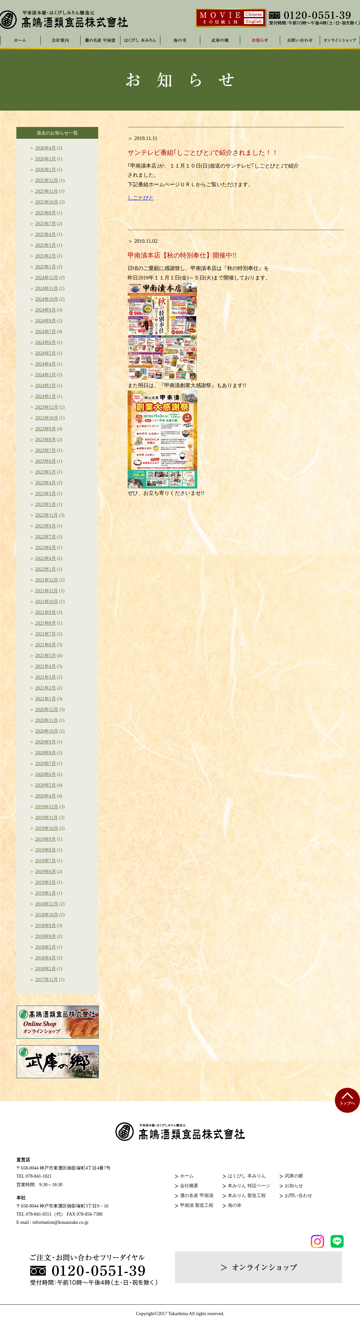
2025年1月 (45, 266)
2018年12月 (46, 904)
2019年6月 (45, 871)
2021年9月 (45, 612)
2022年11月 (46, 515)
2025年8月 (45, 212)
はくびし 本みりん (140, 40)
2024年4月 (45, 364)
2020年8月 (45, 752)
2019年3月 (45, 882)
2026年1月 (45, 169)
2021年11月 (46, 590)
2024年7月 (45, 331)
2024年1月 (45, 396)
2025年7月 (45, 223)
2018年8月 (45, 936)
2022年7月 (45, 536)
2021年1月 (45, 698)
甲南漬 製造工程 (196, 1205)
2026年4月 (45, 148)
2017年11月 (46, 979)
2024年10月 (46, 299)
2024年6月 (45, 342)
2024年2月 (45, 385)
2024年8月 (45, 320)
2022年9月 (45, 526)
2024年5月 (45, 353)
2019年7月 (45, 860)
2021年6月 (45, 644)
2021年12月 (46, 580)
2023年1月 (45, 504)
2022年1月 (45, 569)
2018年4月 (45, 958)
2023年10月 (46, 418)
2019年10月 (46, 828)
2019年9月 (45, 839)
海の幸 (235, 1205)
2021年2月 (45, 688)
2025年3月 (45, 245)
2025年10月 (46, 202)
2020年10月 (46, 731)
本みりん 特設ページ (249, 1185)
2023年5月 (45, 472)
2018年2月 (45, 968)
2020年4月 (45, 796)
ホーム (187, 1175)
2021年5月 (45, 655)
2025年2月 (45, 256)
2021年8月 (45, 623)
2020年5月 (45, 785)
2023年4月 (45, 482)
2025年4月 (45, 234)
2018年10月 (46, 914)
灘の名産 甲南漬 (100, 40)
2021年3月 (45, 677)
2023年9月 (45, 428)
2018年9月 (45, 925)
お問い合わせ (298, 1195)
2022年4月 (45, 558)
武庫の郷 (294, 1175)
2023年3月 (45, 493)
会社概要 (189, 1185)
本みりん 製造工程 (247, 1195)
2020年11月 (46, 720)
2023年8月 (45, 439)
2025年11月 (46, 191)
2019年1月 (45, 893)
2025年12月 (46, 180)
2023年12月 (46, 407)
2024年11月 (46, 288)
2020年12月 (46, 709)
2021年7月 (45, 634)
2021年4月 (45, 666)
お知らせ (294, 1185)
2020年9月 (45, 742)
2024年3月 (45, 374)
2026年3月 (45, 158)
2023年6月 (45, 461)
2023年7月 (45, 450)
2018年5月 (45, 947)
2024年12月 (46, 277)
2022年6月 (45, 547)
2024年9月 (45, 310)
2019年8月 (45, 850)
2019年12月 (46, 806)
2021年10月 (46, 601)
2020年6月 (45, 774)
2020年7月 (45, 763)
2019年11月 (46, 817)
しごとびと (141, 198)
